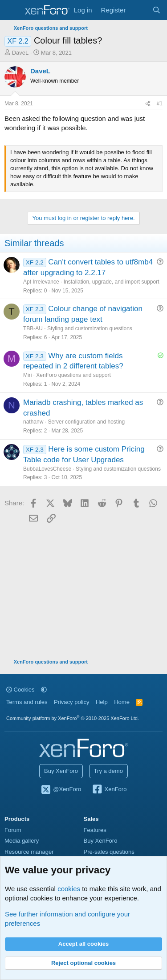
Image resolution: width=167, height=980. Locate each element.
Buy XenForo (61, 771)
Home (122, 702)
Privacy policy (71, 702)
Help (102, 702)
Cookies (20, 689)
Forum (12, 830)
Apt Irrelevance (41, 282)
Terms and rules (26, 702)
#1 (160, 103)
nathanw (33, 422)
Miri (27, 375)
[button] (44, 689)
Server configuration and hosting (86, 422)
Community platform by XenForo (72, 718)
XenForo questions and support (73, 375)
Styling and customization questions (89, 328)
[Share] (148, 104)
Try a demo (108, 771)
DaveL (20, 52)
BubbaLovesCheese (47, 469)
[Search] (156, 10)
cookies (68, 888)
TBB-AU (33, 328)
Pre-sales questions (109, 851)
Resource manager (29, 851)
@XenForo (61, 790)
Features (95, 830)
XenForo (109, 790)
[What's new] (138, 10)
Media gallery (21, 840)
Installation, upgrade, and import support (111, 282)
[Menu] (12, 10)
